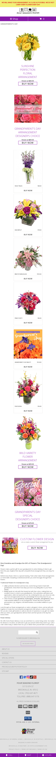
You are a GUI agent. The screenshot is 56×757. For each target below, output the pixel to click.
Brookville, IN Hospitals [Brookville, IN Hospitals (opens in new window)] (34, 739)
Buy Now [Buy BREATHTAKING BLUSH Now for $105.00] (28, 278)
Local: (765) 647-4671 (28, 693)
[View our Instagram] (28, 678)
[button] (28, 718)
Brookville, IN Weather (17, 746)
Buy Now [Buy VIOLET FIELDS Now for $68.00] (28, 190)
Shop (14, 18)
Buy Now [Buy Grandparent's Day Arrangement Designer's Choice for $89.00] (28, 142)
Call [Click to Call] (9, 755)
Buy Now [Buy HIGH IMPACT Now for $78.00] (28, 234)
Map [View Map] (28, 755)
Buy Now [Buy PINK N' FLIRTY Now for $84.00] (28, 322)
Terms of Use (42, 749)
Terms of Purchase (28, 749)
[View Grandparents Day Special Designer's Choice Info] (28, 492)
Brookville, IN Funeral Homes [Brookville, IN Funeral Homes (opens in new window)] (11, 739)
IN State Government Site (37, 746)
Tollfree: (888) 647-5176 (28, 696)
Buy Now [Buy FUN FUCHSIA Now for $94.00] (28, 411)
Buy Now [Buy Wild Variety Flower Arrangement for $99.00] (28, 467)
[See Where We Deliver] (28, 643)
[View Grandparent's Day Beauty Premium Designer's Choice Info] (28, 343)
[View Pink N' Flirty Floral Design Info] (28, 299)
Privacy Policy (14, 749)
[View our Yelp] (34, 678)
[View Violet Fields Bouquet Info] (28, 167)
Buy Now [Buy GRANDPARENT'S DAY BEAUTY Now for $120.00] (28, 367)
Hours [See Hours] (46, 755)
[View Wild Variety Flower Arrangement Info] (28, 433)
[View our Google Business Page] (24, 678)
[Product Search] (28, 632)
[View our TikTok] (31, 678)
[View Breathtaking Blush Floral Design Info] (28, 255)
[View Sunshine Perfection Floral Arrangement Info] (28, 46)
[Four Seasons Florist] (28, 14)
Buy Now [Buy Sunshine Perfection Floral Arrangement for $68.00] (28, 83)
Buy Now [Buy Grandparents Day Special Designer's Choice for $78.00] (28, 526)
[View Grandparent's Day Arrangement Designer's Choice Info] (28, 108)
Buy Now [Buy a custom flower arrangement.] (37, 547)
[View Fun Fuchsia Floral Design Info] (28, 387)
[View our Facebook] (21, 678)
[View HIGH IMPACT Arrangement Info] (28, 211)
